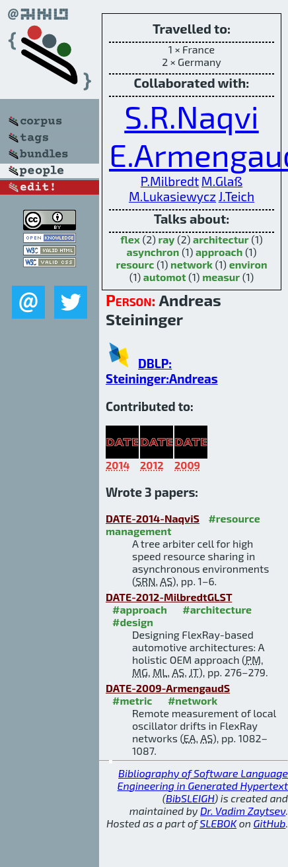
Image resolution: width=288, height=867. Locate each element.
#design (132, 622)
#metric (132, 700)
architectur (221, 239)
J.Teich (236, 196)
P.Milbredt (170, 181)
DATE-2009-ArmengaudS (168, 688)
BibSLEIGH (190, 798)
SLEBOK (217, 823)
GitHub (270, 823)
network (191, 264)
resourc (135, 264)
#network (192, 700)
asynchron (153, 251)
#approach (139, 609)
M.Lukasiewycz (172, 196)
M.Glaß (221, 181)
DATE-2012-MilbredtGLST (169, 597)
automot (164, 277)
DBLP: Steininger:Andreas (162, 371)
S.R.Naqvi (191, 116)
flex (130, 239)
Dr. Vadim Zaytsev (242, 810)
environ (248, 264)
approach (219, 251)
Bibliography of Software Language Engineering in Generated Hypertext (203, 779)
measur (221, 277)
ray (167, 239)
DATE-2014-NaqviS (152, 518)
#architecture (217, 609)
